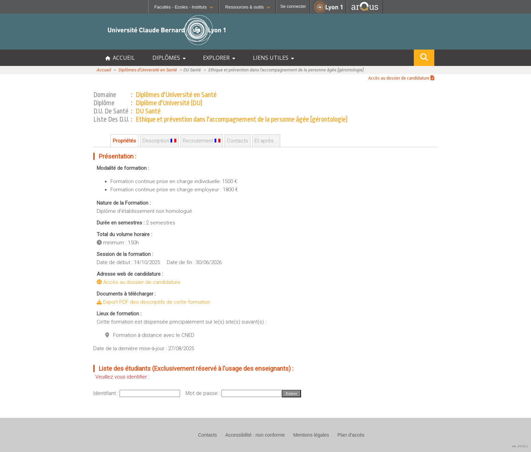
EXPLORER (219, 57)
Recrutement (201, 141)
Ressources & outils (247, 7)
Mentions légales (311, 435)
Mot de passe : (203, 393)
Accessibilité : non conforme (255, 435)
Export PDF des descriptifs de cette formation (153, 302)
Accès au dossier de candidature (401, 78)
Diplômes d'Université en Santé (148, 69)
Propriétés (124, 141)
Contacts (237, 141)
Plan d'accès (350, 435)
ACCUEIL (120, 57)
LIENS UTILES (273, 57)
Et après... (266, 141)
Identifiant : (106, 393)
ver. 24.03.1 (520, 446)
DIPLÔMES (169, 57)
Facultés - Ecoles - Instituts (183, 7)
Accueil (104, 69)
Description (159, 141)
